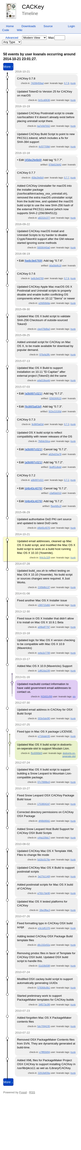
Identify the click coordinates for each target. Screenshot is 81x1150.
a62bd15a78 (55, 454)
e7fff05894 (44, 1052)
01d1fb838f (44, 965)
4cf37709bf (44, 146)
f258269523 (55, 398)
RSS (32, 1092)
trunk (73, 83)
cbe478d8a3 (43, 329)
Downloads (29, 26)
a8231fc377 (44, 217)
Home (10, 26)
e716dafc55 (44, 736)
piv (74, 696)
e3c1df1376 (44, 928)
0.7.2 (66, 480)
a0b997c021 (37, 480)
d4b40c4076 (43, 527)
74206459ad (37, 83)
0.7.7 (66, 177)
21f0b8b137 (44, 587)
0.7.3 (66, 424)
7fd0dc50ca (44, 441)
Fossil (23, 1092)
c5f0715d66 (44, 605)
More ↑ (8, 66)
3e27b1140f (44, 876)
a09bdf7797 (44, 627)
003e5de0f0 (44, 718)
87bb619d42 (55, 164)
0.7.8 (66, 83)
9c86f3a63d (38, 424)
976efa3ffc (44, 354)
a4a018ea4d (43, 380)
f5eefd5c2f (56, 506)
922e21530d (55, 411)
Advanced (11, 37)
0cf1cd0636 (44, 100)
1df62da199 (44, 670)
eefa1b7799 (44, 653)
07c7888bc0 (43, 782)
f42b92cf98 (46, 696)
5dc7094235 (43, 1026)
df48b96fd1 (44, 821)
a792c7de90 (43, 893)
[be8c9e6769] (33, 260)
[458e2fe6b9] (33, 160)
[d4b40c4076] (33, 488)
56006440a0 (43, 247)
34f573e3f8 (44, 1004)
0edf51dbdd (55, 467)
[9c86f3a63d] (33, 406)
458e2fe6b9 (38, 177)
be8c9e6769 (37, 278)
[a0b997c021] (33, 393)
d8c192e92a (43, 945)
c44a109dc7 (43, 837)
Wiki (19, 30)
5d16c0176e (43, 859)
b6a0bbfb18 (55, 265)
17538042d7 (43, 804)
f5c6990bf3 (36, 753)
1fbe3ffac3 (44, 910)
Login (71, 26)
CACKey (33, 6)
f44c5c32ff (45, 557)
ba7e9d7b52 (43, 126)
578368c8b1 (43, 987)
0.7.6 (66, 278)
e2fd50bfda (44, 303)
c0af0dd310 (55, 493)
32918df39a (44, 1073)
